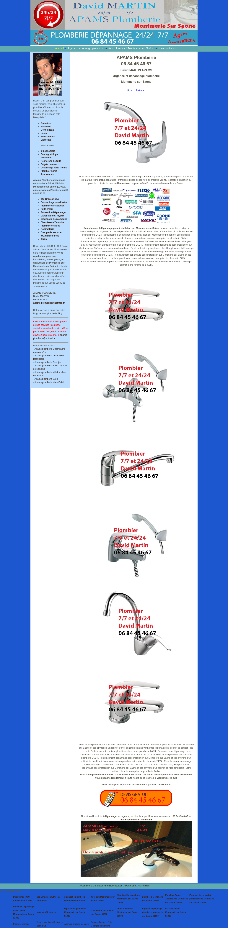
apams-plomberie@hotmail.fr (49, 303)
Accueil (59, 48)
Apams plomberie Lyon (46, 379)
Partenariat (130, 885)
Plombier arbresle (21, 924)
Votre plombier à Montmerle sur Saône (131, 48)
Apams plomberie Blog (50, 313)
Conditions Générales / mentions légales (101, 885)
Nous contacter (167, 48)
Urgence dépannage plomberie (85, 48)
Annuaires (144, 885)
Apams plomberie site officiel (49, 382)
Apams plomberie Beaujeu (48, 362)
